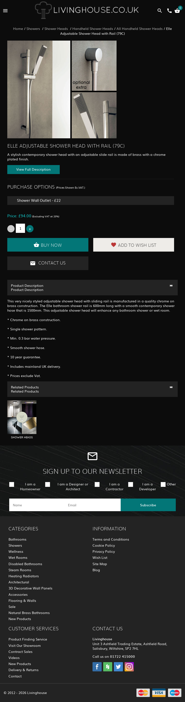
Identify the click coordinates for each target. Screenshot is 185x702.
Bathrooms (17, 539)
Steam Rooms (19, 569)
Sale (12, 606)
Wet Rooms (17, 557)
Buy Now (48, 245)
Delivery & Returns (23, 669)
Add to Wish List (133, 245)
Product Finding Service (27, 639)
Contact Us (48, 263)
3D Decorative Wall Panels (30, 588)
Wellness (15, 551)
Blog (96, 569)
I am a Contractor (114, 486)
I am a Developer (147, 486)
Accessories (18, 594)
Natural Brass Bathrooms (29, 612)
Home (18, 28)
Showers (33, 28)
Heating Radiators (23, 575)
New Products (19, 618)
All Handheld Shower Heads (140, 28)
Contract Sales (20, 651)
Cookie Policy (103, 545)
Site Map (99, 563)
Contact (15, 676)
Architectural (18, 581)
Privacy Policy (103, 551)
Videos (14, 657)
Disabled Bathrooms (25, 563)
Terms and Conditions (110, 539)
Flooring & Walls (22, 600)
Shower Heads (56, 28)
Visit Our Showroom (24, 645)
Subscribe (148, 505)
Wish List (99, 557)
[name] (36, 505)
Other (171, 484)
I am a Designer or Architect (73, 486)
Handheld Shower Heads (92, 28)
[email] (91, 505)
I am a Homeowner (30, 486)
